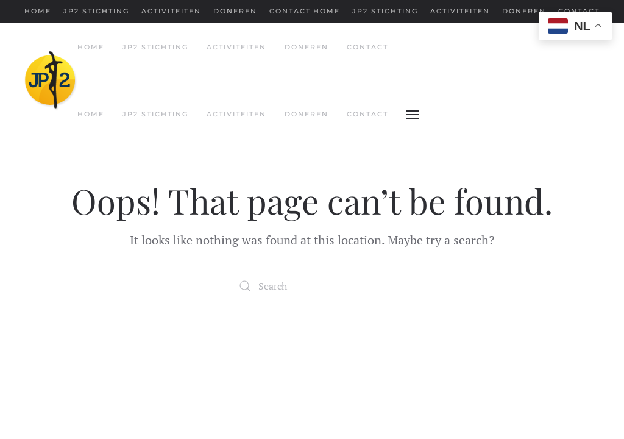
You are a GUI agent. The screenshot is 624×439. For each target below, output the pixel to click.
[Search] (312, 286)
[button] (412, 114)
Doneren (235, 11)
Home (37, 11)
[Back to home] (50, 81)
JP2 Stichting (96, 11)
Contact (290, 11)
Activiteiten (171, 11)
